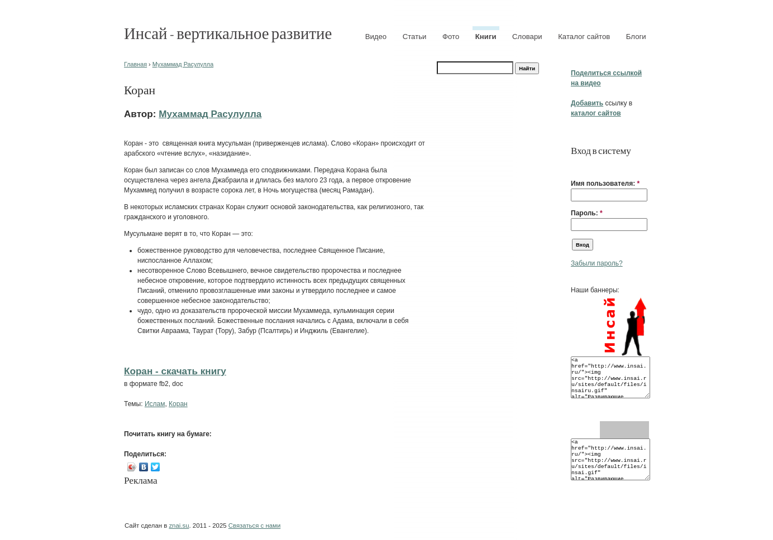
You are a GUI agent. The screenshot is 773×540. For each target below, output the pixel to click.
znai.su (179, 525)
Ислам (155, 404)
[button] (575, 166)
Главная (135, 64)
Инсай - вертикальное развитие (228, 32)
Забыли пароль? (597, 263)
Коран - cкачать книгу (175, 371)
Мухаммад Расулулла (182, 64)
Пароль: (587, 213)
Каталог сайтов (584, 36)
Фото (450, 36)
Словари (527, 36)
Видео (376, 36)
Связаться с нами (254, 525)
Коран (178, 404)
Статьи (415, 36)
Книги (486, 36)
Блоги (636, 36)
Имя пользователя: (605, 183)
